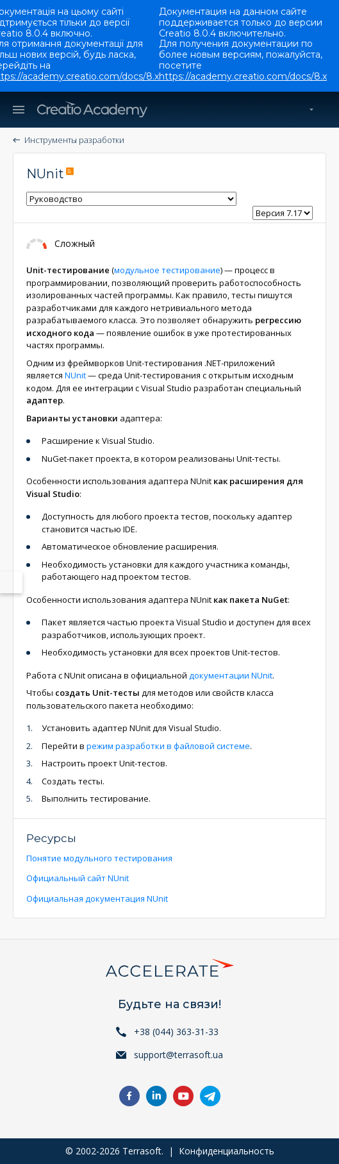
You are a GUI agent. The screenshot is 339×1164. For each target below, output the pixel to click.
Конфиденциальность (226, 1151)
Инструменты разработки (74, 140)
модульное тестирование (167, 270)
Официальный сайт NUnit (77, 878)
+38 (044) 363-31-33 (176, 1031)
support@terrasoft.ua (178, 1055)
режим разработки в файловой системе (168, 746)
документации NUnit (230, 675)
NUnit (75, 375)
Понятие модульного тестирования (99, 858)
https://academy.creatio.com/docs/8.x (243, 76)
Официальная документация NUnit (97, 898)
